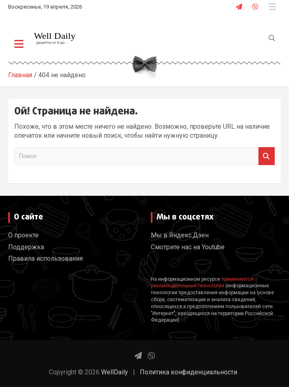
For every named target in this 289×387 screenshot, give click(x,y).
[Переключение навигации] (19, 43)
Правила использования (45, 258)
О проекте (23, 235)
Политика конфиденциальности (188, 372)
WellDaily (114, 372)
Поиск (266, 156)
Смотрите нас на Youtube (188, 247)
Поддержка (26, 247)
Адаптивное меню (272, 7)
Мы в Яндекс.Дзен (180, 235)
